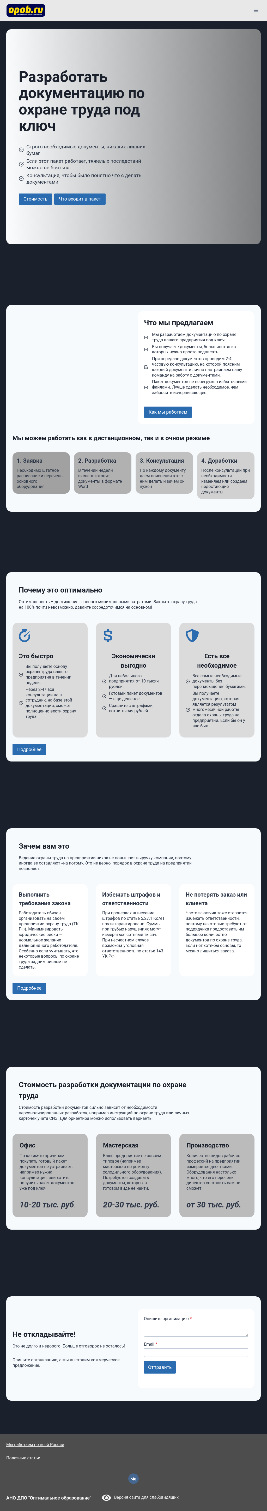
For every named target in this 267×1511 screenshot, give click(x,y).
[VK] (133, 1478)
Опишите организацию (168, 1318)
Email (150, 1344)
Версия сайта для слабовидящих (140, 1497)
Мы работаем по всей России (35, 1444)
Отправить (160, 1367)
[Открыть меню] (256, 10)
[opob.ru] (25, 10)
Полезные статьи (23, 1457)
